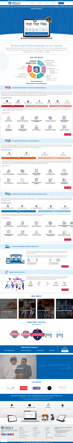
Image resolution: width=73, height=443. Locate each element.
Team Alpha (48, 431)
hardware (40, 3)
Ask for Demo (61, 3)
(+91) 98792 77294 (22, 0)
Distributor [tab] (36, 106)
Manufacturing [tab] (60, 106)
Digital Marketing (22, 437)
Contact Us (61, 0)
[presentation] (70, 387)
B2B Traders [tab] (54, 211)
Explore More (68, 134)
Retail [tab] (12, 106)
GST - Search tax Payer (37, 431)
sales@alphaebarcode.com (13, 0)
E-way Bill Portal (36, 433)
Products (33, 3)
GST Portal (35, 430)
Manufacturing (22, 433)
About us (47, 430)
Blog (46, 435)
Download (35, 435)
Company (46, 3)
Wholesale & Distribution (23, 431)
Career (57, 0)
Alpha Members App (49, 437)
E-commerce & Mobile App (24, 435)
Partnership (54, 3)
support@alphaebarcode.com (60, 435)
